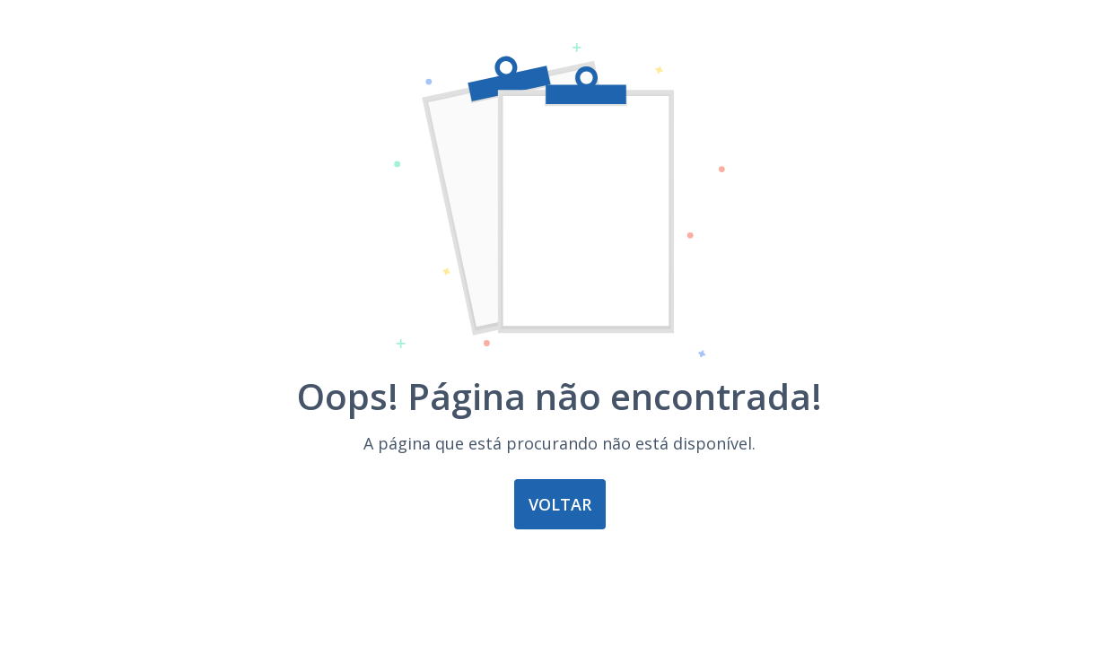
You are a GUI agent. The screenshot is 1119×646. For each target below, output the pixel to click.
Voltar (560, 504)
